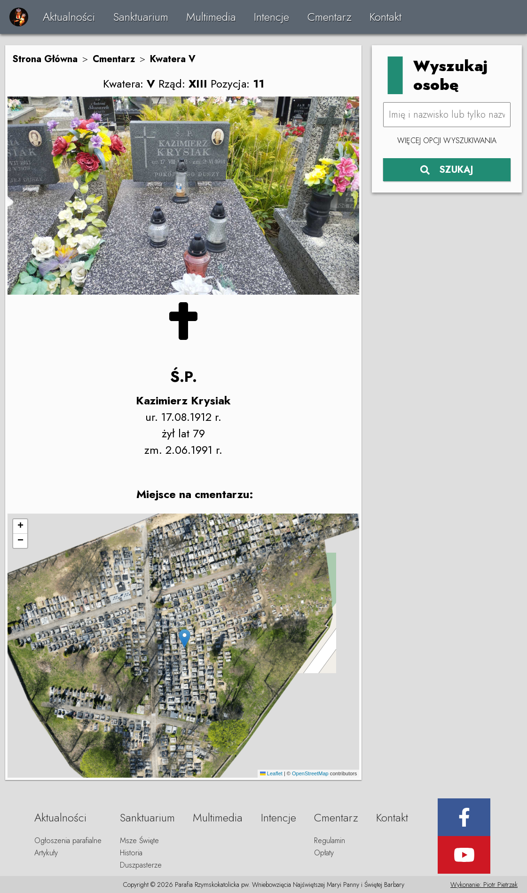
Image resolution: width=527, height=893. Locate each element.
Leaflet (271, 773)
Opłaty (324, 852)
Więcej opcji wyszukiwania (446, 140)
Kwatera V (173, 59)
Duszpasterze (141, 865)
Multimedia (211, 16)
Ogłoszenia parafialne (68, 840)
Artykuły (46, 852)
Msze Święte (139, 840)
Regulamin (329, 840)
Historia (131, 852)
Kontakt (385, 16)
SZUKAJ (446, 170)
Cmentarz (329, 16)
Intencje (271, 16)
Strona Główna (45, 59)
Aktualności (69, 16)
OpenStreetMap (310, 773)
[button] (184, 638)
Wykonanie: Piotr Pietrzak (484, 884)
